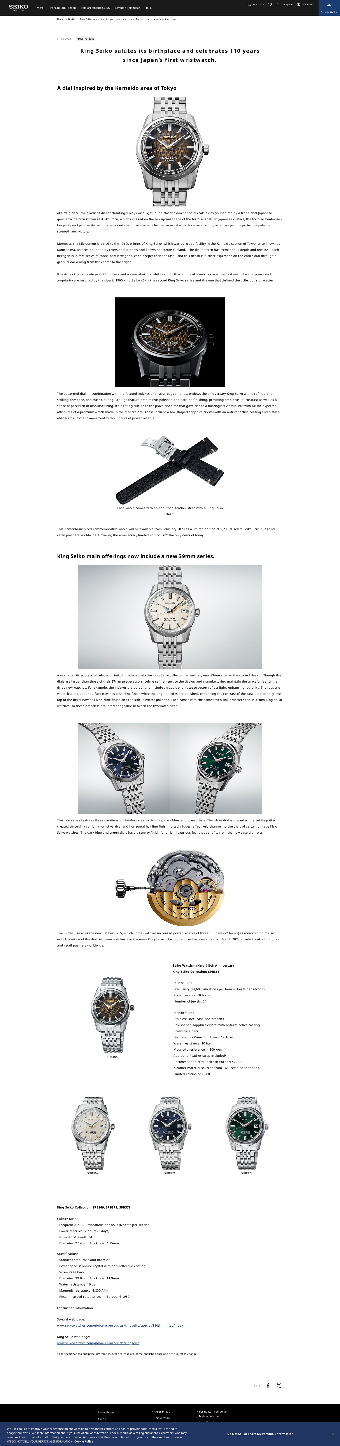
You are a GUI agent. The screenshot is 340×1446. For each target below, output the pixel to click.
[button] (255, 4)
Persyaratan (162, 1418)
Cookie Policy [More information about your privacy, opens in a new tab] (83, 1444)
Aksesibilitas (162, 1411)
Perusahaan (106, 1412)
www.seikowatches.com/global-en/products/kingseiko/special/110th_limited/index (120, 1325)
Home (60, 19)
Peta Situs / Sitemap (212, 1422)
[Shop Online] (329, 8)
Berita (71, 19)
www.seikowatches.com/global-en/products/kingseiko (98, 1343)
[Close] (333, 1436)
